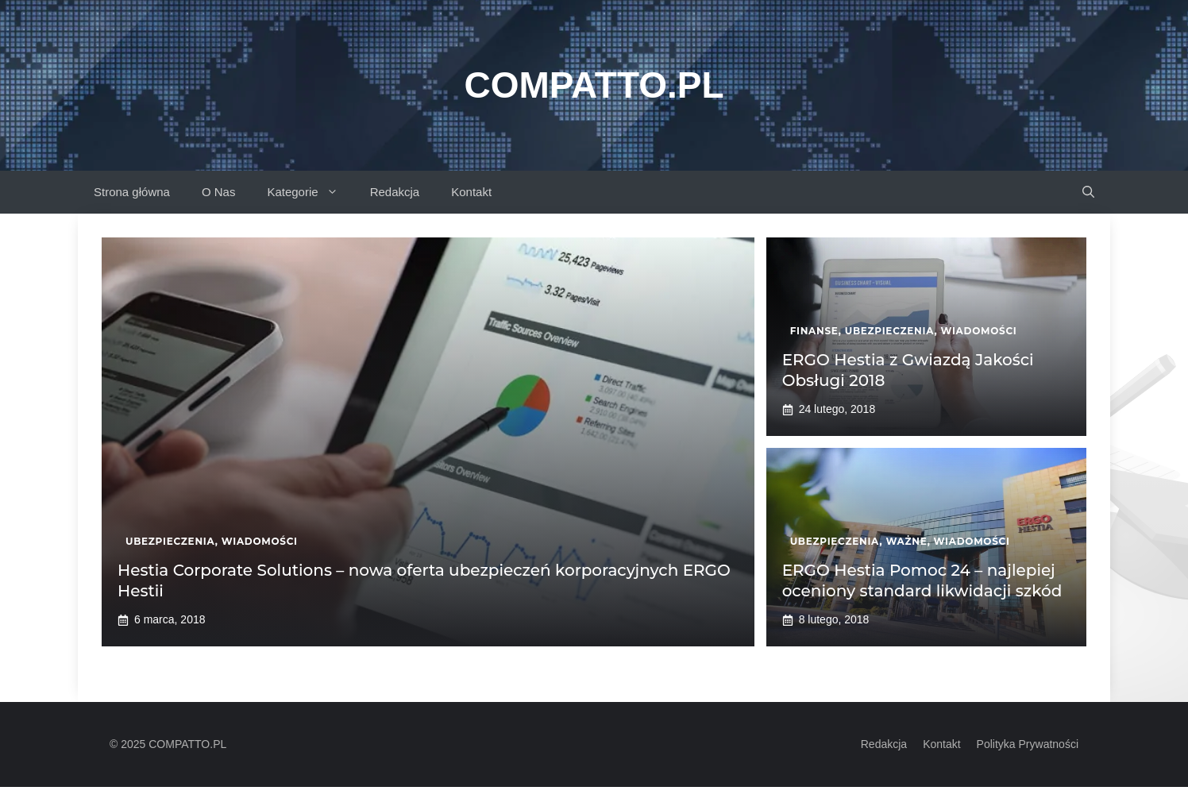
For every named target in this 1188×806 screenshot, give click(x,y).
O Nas (219, 192)
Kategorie (310, 192)
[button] (1088, 192)
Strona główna (132, 192)
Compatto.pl (593, 85)
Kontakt (471, 192)
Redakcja (395, 192)
